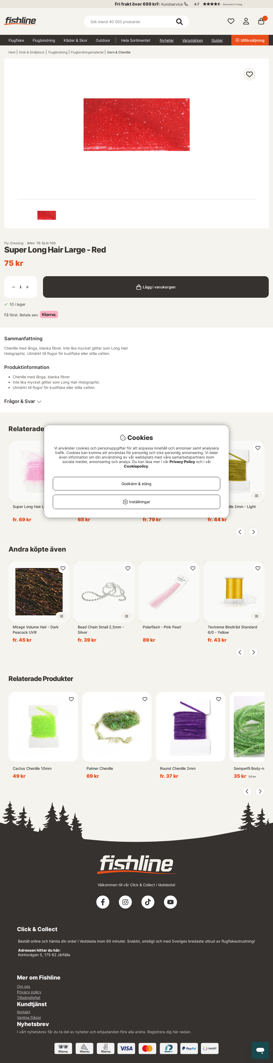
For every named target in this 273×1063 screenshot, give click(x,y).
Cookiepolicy (136, 466)
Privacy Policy (182, 461)
